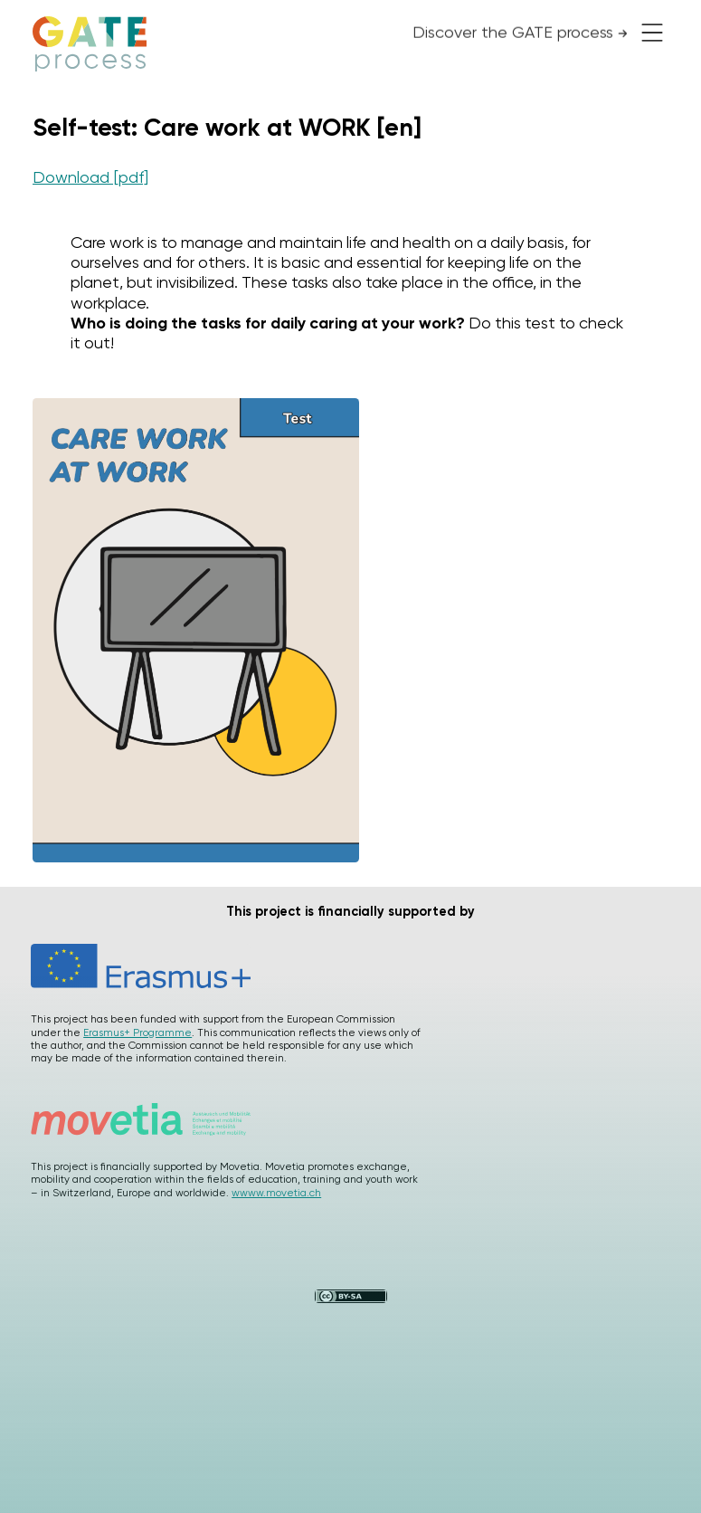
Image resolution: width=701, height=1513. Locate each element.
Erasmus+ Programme (137, 1032)
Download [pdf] (90, 176)
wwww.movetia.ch (276, 1192)
